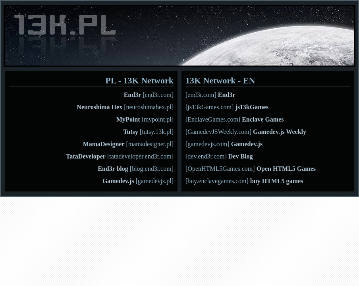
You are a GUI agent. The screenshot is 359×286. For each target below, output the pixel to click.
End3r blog (113, 168)
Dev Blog (240, 156)
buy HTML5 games (276, 181)
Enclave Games (263, 119)
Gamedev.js (118, 181)
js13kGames (251, 107)
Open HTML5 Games (286, 168)
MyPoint (128, 119)
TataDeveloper (86, 156)
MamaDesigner (104, 144)
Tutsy (130, 131)
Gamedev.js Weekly (279, 131)
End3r (132, 94)
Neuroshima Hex (99, 107)
